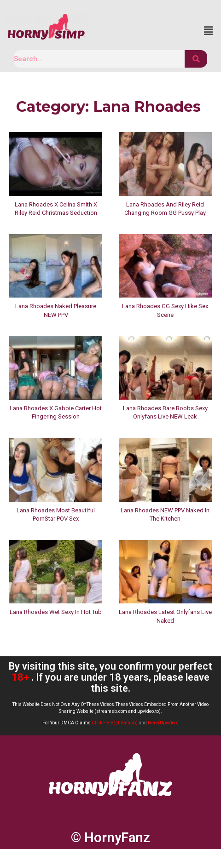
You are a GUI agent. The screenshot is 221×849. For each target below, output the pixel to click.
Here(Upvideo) (163, 722)
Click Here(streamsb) (115, 722)
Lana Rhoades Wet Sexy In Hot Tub (56, 611)
